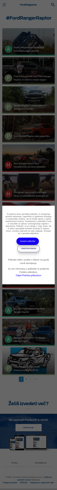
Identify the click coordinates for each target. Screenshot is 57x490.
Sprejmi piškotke (27, 241)
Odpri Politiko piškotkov (28, 275)
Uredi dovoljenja (28, 248)
